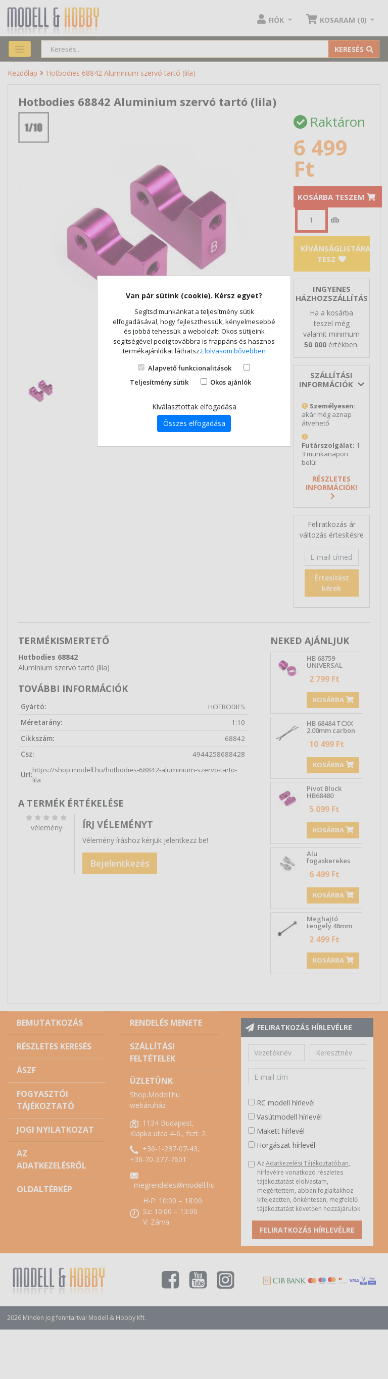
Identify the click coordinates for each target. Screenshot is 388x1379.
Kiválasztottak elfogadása (194, 406)
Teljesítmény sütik (159, 382)
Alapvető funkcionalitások (189, 368)
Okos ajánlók (230, 382)
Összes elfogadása (194, 423)
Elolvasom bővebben (233, 350)
